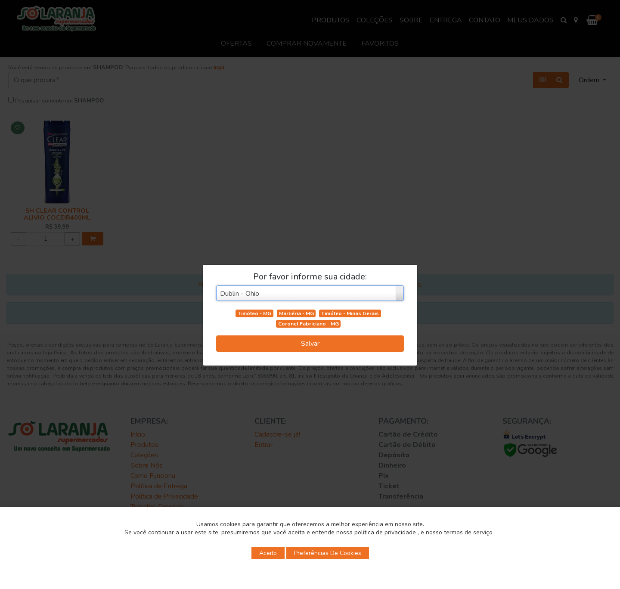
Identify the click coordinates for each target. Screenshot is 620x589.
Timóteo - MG (254, 313)
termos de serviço (469, 532)
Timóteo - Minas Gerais (350, 313)
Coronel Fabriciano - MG (308, 323)
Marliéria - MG (296, 313)
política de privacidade (386, 532)
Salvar (310, 343)
